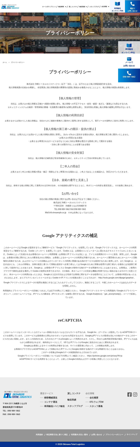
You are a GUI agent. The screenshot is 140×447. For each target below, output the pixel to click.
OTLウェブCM (96, 402)
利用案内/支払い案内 (79, 435)
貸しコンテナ (73, 6)
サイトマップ (132, 434)
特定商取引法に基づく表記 (57, 435)
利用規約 (39, 435)
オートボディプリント (49, 6)
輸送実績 (71, 400)
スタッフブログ (94, 6)
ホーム (5, 62)
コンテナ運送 (50, 402)
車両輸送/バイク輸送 (54, 406)
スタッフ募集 (96, 406)
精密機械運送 (50, 397)
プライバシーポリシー (114, 435)
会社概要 (94, 397)
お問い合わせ (96, 435)
